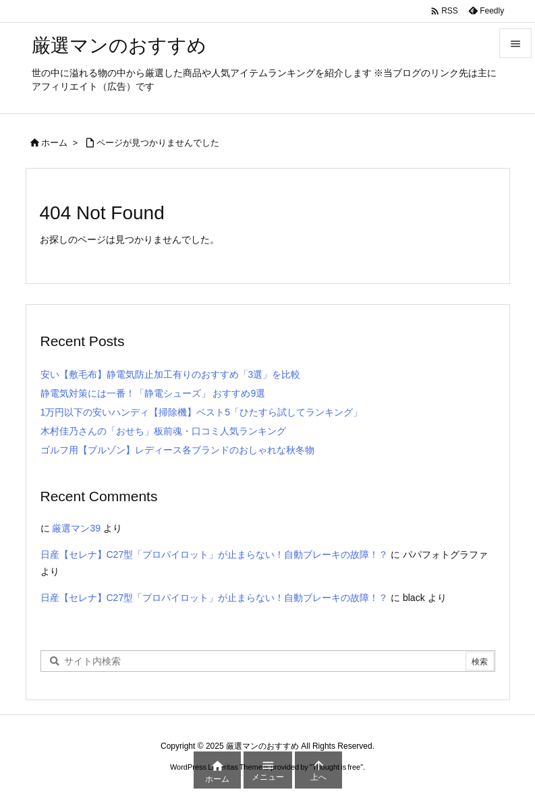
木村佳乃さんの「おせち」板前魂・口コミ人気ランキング (163, 431)
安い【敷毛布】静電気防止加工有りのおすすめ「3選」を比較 (170, 374)
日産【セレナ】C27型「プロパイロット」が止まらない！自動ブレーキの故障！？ (214, 554)
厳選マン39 (76, 528)
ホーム (54, 143)
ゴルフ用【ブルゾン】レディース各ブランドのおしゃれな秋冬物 (177, 450)
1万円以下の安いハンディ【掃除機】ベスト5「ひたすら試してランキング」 (201, 412)
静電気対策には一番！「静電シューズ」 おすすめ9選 (153, 393)
